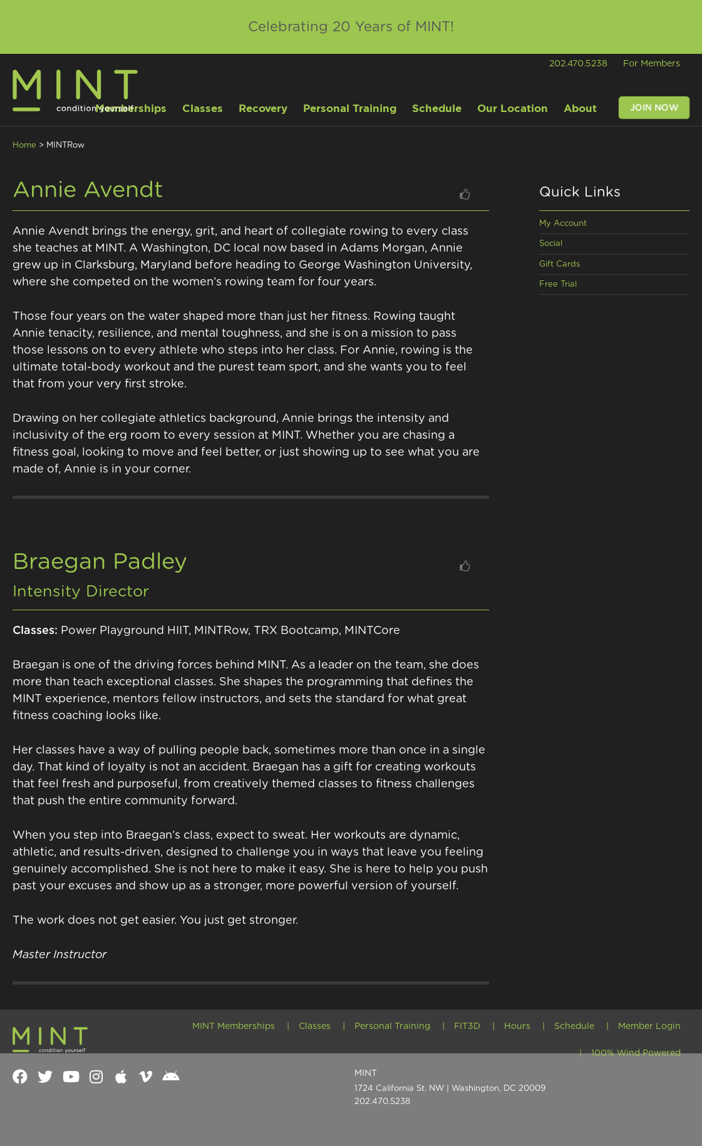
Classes (315, 1026)
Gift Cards (559, 264)
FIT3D (467, 1026)
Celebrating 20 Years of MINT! (351, 27)
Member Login (649, 1026)
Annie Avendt (88, 190)
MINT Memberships (233, 1026)
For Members (651, 63)
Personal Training (392, 1026)
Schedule (574, 1026)
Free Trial (558, 284)
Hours (517, 1026)
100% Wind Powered (636, 1053)
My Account (563, 224)
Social (550, 244)
